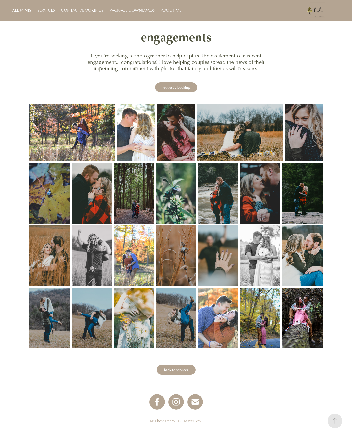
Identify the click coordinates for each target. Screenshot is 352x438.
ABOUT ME (171, 10)
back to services (176, 369)
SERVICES (46, 10)
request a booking (176, 87)
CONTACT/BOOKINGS (82, 10)
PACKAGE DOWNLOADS (132, 10)
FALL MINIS (21, 10)
